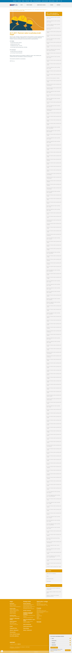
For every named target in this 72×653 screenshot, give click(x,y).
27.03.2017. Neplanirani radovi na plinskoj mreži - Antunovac (53, 39)
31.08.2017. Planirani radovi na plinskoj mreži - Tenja (54, 346)
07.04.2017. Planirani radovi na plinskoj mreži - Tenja (54, 61)
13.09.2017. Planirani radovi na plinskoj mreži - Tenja (54, 385)
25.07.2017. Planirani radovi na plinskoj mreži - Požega (54, 256)
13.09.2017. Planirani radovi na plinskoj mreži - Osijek (54, 381)
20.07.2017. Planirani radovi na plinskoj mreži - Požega (54, 249)
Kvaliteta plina (13, 615)
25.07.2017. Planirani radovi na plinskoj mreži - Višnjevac (54, 263)
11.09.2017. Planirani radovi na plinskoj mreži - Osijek (54, 371)
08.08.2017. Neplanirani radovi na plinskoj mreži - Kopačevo (53, 299)
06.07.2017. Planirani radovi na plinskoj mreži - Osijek (54, 195)
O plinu (38, 613)
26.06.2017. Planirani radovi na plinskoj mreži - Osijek (54, 145)
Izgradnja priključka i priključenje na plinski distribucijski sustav (29, 607)
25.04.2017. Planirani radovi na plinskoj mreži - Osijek (54, 75)
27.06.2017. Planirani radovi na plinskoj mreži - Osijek (54, 149)
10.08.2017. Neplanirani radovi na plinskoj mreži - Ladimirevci (53, 313)
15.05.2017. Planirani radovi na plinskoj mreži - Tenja (54, 102)
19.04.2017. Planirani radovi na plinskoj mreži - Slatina (54, 32)
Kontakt (58, 4)
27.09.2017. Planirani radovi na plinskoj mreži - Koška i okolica (54, 399)
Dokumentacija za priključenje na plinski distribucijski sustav (28, 605)
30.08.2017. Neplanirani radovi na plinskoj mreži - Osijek (53, 342)
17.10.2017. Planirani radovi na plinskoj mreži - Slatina (54, 442)
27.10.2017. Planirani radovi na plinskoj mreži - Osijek (54, 460)
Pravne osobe (12, 608)
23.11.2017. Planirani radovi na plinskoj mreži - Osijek (17, 10)
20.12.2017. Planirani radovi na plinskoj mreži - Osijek (54, 563)
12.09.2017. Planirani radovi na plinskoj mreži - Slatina (54, 374)
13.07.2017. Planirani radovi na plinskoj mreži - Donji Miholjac (54, 220)
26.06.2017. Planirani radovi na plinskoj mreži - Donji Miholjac (54, 178)
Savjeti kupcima (13, 621)
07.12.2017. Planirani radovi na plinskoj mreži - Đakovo (54, 535)
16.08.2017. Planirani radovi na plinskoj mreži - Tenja (54, 320)
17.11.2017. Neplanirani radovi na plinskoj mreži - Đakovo (53, 492)
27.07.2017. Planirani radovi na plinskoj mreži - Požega (54, 278)
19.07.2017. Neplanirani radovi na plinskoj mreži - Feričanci (53, 238)
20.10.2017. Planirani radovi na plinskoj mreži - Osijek (54, 456)
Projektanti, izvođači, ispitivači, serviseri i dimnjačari (28, 622)
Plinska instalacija (27, 610)
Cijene (48, 576)
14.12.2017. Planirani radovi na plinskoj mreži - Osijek (54, 553)
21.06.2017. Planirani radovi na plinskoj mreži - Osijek (54, 167)
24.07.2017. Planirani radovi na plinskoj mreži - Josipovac (54, 260)
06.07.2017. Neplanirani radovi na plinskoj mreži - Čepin (53, 210)
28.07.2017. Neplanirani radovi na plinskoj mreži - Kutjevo (53, 292)
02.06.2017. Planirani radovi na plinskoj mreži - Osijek (54, 120)
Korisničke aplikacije (14, 636)
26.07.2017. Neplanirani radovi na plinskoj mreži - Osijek (53, 281)
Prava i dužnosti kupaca (15, 634)
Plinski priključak (27, 603)
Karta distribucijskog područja (41, 610)
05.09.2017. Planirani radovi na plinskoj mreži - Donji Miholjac (54, 353)
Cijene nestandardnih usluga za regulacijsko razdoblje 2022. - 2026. (42, 605)
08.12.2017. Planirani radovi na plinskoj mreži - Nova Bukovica (54, 542)
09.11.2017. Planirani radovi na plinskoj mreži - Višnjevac (54, 478)
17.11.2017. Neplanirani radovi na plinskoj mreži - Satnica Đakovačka (53, 496)
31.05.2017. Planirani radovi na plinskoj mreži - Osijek (54, 117)
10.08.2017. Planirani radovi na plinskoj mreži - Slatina (54, 295)
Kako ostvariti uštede (13, 623)
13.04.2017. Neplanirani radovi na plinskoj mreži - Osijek (53, 68)
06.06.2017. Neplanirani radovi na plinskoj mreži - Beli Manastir (53, 127)
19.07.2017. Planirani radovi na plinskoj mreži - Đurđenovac (54, 235)
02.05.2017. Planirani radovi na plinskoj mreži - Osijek (54, 81)
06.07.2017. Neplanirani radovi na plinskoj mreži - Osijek (53, 206)
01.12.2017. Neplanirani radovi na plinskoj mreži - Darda (53, 528)
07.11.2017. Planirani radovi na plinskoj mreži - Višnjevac (54, 467)
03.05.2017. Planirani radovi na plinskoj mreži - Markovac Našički (54, 88)
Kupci (21, 4)
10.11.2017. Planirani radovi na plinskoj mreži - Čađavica (54, 474)
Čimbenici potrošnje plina (14, 624)
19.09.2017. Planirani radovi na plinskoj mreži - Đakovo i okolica (54, 396)
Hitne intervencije (27, 624)
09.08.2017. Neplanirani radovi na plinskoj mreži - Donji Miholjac (53, 303)
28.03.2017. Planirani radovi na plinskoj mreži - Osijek (54, 43)
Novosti (48, 585)
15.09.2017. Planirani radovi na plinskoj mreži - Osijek (54, 392)
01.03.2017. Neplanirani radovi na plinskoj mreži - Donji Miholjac (53, 25)
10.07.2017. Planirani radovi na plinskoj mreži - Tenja (54, 213)
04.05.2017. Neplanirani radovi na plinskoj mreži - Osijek (53, 92)
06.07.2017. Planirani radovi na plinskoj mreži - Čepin (54, 199)
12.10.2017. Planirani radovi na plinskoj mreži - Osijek (54, 424)
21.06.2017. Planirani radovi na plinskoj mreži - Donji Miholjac (54, 174)
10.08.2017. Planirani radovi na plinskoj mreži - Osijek (54, 310)
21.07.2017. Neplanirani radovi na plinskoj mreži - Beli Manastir (53, 253)
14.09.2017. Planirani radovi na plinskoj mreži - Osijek (54, 388)
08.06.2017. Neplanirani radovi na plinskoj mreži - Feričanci (53, 131)
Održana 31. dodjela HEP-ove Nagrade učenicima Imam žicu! (53, 596)
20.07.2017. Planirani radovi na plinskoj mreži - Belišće (54, 245)
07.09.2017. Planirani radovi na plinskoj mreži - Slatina (54, 363)
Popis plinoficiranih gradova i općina (42, 611)
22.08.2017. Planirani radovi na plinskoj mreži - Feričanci (54, 328)
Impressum (36, 651)
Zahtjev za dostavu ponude (14, 609)
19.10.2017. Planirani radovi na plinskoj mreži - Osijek (54, 449)
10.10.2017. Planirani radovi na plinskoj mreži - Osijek (54, 421)
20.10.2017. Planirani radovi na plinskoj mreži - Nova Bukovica (54, 446)
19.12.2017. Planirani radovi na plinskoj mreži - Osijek (54, 560)
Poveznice (49, 570)
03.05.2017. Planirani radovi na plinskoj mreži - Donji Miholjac (54, 85)
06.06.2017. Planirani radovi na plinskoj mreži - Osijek (54, 124)
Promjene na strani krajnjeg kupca (15, 606)
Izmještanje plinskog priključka (28, 617)
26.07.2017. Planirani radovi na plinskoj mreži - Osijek (54, 274)
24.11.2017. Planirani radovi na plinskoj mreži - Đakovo (54, 513)
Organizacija (39, 609)
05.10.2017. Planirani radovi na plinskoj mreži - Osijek (54, 413)
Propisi (11, 626)
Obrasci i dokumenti (14, 630)
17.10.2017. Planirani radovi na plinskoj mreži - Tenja (54, 438)
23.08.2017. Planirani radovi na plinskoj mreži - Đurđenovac (54, 331)
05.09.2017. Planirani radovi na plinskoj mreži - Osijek (54, 360)
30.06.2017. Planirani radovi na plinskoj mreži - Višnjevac (54, 185)
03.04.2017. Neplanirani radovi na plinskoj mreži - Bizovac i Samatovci (53, 50)
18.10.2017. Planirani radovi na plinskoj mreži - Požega (54, 431)
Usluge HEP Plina (13, 628)
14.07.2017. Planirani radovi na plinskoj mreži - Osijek (54, 228)
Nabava (38, 617)
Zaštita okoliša (39, 618)
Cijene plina (38, 603)
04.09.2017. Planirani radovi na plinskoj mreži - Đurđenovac (54, 356)
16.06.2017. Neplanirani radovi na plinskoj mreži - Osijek (53, 142)
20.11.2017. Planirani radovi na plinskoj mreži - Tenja (54, 499)
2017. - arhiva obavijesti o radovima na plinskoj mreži (40, 9)
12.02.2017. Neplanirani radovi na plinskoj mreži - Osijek (53, 21)
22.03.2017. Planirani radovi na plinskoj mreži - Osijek (54, 36)
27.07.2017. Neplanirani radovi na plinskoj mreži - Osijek (53, 285)
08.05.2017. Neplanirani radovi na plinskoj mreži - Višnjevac (53, 99)
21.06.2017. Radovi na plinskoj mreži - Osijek (54, 566)
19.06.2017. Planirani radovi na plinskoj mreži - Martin (54, 170)
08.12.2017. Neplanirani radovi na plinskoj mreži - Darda (53, 549)
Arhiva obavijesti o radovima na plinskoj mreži (26, 9)
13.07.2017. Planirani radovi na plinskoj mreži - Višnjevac (54, 224)
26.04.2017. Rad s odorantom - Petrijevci (53, 78)
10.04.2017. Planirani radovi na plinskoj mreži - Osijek (54, 64)
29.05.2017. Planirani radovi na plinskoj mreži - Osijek (54, 113)
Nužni (53, 638)
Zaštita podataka (39, 615)
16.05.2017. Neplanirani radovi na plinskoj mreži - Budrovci (53, 106)
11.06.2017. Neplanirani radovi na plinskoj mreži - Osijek (53, 138)
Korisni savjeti (12, 622)
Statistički (53, 642)
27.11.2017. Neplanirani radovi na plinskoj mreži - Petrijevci (53, 517)
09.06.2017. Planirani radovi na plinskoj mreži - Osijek (54, 135)
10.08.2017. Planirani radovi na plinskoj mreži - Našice (54, 306)
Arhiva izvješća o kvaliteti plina (14, 616)
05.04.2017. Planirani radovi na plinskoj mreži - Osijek (54, 53)
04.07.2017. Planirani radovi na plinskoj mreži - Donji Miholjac (54, 188)
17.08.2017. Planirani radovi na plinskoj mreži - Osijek (54, 324)
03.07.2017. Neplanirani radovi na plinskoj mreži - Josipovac (53, 192)
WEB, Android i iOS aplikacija (51, 573)
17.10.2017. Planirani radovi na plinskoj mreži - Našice (54, 435)
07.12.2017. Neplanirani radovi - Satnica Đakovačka (53, 546)
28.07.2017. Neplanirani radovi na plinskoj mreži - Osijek (53, 288)
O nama (51, 4)
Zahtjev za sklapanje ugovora (14, 610)
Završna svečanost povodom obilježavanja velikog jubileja (53, 589)
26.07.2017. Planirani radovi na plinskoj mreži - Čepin (54, 267)
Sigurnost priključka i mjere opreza (29, 620)
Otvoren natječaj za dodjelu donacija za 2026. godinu (54, 592)
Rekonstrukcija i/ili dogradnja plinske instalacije (29, 616)
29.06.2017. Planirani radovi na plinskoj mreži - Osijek (54, 156)
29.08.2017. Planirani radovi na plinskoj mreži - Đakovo (54, 335)
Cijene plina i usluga (41, 4)
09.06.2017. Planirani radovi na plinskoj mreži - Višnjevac (54, 181)
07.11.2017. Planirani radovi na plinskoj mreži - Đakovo (54, 463)
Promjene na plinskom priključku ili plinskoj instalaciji (28, 613)
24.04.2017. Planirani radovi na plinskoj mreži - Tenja (54, 71)
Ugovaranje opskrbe (13, 604)
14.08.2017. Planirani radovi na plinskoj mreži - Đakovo (54, 317)
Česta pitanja (49, 581)
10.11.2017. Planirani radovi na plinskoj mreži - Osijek (54, 485)
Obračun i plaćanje (13, 605)
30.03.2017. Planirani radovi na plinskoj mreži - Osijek (54, 46)
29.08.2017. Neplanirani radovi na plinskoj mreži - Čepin (53, 338)
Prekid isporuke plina (16, 9)
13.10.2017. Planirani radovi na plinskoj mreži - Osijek (54, 428)
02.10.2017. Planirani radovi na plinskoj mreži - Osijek (54, 403)
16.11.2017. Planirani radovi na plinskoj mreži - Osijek (54, 488)
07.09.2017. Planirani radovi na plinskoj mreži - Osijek (54, 367)
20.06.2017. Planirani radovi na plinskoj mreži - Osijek (54, 163)
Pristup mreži (29, 4)
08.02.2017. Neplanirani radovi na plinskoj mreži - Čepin (53, 18)
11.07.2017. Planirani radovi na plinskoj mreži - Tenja (54, 217)
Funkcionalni (54, 640)
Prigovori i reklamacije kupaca (14, 619)
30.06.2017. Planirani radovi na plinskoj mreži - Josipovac (54, 160)
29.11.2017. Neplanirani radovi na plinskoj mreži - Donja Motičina (53, 524)
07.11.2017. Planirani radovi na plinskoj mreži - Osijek (54, 471)
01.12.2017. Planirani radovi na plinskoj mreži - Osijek (54, 531)
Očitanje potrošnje (13, 612)
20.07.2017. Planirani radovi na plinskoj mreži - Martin (54, 242)
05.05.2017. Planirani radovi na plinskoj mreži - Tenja (54, 95)
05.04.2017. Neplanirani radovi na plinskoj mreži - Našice (53, 57)
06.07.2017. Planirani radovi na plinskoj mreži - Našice (54, 203)
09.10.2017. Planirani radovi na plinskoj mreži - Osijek (54, 417)
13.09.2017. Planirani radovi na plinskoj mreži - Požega (54, 378)
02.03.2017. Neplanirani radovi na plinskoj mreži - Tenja (53, 28)
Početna (11, 9)
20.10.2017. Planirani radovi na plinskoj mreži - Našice (54, 453)
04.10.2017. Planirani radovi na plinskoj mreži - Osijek (54, 410)
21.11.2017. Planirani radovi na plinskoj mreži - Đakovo (54, 506)
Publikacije (38, 614)
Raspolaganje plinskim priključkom (28, 608)
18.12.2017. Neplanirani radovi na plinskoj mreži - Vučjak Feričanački (53, 556)
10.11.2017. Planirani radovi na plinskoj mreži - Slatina (54, 481)
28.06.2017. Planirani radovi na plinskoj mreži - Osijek (54, 153)
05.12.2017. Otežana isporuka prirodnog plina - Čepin (53, 538)
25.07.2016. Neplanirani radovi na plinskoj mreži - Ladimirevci (53, 270)
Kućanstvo (12, 603)
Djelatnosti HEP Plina (40, 612)
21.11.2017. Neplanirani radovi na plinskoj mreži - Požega (53, 503)
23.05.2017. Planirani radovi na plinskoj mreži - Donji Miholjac (54, 110)
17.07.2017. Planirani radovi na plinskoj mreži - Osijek (54, 231)
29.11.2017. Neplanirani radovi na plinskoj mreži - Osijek (53, 521)
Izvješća (38, 616)
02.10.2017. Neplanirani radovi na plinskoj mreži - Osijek (53, 406)
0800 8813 (19, 644)
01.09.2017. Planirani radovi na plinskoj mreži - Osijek (54, 349)
